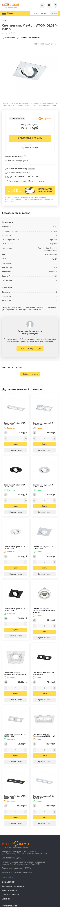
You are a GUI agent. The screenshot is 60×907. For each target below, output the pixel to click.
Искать (54, 13)
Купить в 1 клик (30, 147)
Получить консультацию (30, 348)
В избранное (10, 38)
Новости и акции (9, 890)
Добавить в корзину (30, 138)
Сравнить (23, 38)
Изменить (31, 169)
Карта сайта (7, 877)
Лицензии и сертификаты (13, 886)
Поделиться (36, 38)
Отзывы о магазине (10, 895)
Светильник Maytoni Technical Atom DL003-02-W (44, 735)
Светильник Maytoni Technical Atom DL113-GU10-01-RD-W (44, 610)
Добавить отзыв (30, 374)
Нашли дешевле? (17, 119)
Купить (15, 444)
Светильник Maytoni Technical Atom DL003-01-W (15, 673)
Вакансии (6, 899)
